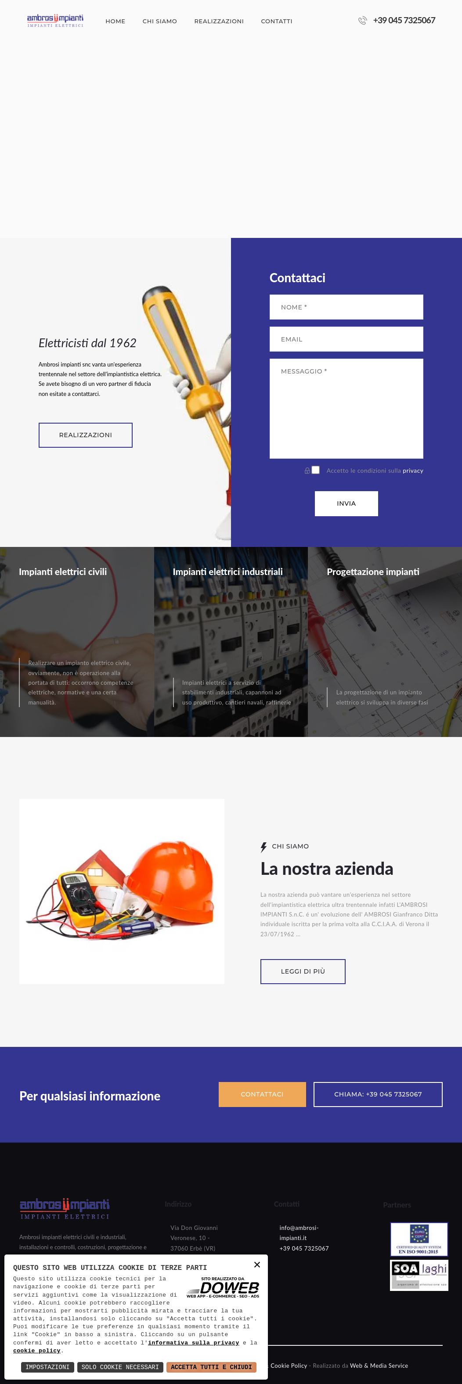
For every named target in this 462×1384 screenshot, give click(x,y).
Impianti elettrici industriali (228, 571)
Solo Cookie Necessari (120, 1367)
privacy (413, 470)
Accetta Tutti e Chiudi (211, 1367)
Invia (346, 503)
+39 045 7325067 (404, 20)
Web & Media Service (379, 1365)
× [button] (257, 1266)
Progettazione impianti (373, 571)
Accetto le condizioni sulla (375, 470)
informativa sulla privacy (193, 1343)
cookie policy (37, 1351)
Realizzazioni (85, 435)
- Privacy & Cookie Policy (273, 1365)
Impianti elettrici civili (63, 571)
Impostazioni (47, 1367)
